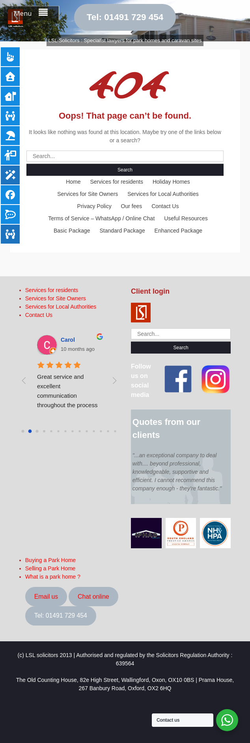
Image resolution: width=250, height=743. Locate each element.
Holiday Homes (171, 182)
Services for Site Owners (87, 194)
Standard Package (122, 230)
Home (73, 182)
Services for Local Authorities (163, 194)
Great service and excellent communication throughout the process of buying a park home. (68, 395)
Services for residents (116, 182)
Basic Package (72, 230)
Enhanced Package (178, 230)
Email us (46, 596)
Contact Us (165, 206)
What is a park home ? (52, 577)
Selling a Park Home (50, 568)
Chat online (93, 596)
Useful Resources (186, 218)
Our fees (131, 206)
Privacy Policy (94, 206)
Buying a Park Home (50, 560)
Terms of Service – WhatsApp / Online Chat (101, 218)
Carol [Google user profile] (68, 340)
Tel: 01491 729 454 (125, 17)
